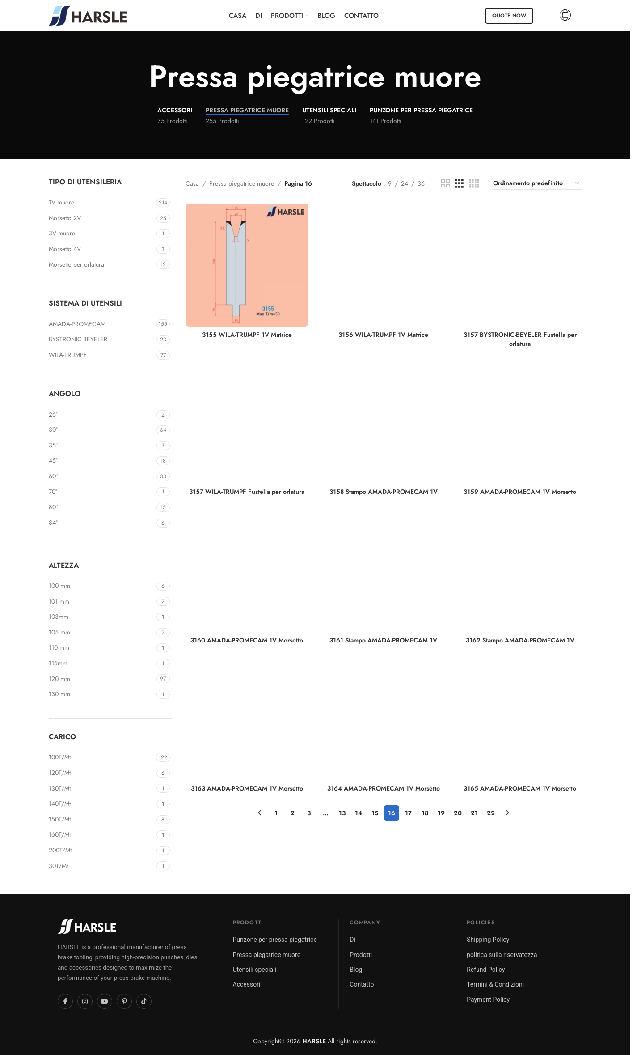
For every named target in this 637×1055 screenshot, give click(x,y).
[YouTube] (104, 1001)
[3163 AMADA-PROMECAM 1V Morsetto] (247, 719)
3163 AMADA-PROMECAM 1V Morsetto (247, 788)
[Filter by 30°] (101, 430)
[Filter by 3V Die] (101, 233)
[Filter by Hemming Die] (101, 265)
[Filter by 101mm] (101, 601)
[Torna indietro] (138, 76)
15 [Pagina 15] (375, 812)
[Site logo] (88, 14)
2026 (306, 1041)
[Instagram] (85, 1001)
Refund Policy (486, 969)
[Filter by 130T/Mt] (101, 789)
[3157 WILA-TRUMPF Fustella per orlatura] (247, 422)
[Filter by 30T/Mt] (101, 866)
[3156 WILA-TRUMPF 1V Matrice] (383, 265)
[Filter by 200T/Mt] (101, 850)
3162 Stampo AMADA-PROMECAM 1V (520, 640)
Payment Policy (488, 999)
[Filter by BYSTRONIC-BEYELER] (101, 339)
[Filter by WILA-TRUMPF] (101, 355)
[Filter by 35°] (101, 445)
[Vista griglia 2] (445, 183)
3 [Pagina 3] (309, 812)
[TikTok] (144, 1001)
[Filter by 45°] (101, 461)
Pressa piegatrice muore (241, 183)
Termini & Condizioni (495, 984)
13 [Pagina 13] (342, 812)
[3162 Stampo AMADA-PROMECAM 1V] (520, 570)
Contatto (362, 984)
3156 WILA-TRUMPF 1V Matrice (383, 334)
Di (352, 939)
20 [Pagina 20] (458, 812)
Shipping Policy (488, 939)
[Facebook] (65, 1001)
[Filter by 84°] (101, 523)
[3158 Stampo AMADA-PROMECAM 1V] (383, 422)
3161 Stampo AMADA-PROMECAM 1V (383, 640)
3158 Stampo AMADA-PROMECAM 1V (383, 491)
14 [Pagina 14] (358, 812)
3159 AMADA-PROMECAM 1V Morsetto (520, 491)
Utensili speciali (254, 969)
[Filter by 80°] (101, 507)
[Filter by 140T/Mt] (101, 804)
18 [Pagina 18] (425, 812)
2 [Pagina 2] (293, 812)
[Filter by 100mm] (101, 586)
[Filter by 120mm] (101, 679)
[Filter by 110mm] (101, 648)
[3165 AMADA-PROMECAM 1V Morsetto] (520, 719)
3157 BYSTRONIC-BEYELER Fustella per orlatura (520, 339)
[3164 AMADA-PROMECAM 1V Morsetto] (383, 719)
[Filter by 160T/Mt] (101, 835)
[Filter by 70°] (101, 492)
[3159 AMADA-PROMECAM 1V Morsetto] (520, 422)
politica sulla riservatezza (502, 954)
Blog (356, 969)
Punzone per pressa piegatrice (275, 939)
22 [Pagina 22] (491, 812)
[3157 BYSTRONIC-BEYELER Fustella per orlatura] (520, 265)
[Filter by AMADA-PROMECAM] (101, 324)
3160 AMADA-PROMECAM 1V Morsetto (246, 640)
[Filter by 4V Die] (101, 249)
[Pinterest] (124, 1001)
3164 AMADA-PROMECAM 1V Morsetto (383, 788)
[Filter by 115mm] (101, 663)
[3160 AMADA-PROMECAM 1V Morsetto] (247, 570)
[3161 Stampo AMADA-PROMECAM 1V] (383, 570)
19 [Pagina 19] (441, 812)
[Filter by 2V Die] (101, 218)
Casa (192, 183)
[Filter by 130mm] (101, 694)
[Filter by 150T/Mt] (101, 819)
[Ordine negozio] (537, 183)
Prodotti (361, 954)
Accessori (247, 984)
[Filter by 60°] (101, 476)
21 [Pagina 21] (474, 812)
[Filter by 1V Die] (101, 202)
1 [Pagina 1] (276, 812)
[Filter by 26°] (101, 414)
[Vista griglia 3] (459, 183)
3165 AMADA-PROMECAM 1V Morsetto (520, 788)
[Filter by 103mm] (101, 617)
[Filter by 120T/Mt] (101, 773)
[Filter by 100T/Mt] (101, 757)
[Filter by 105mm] (101, 632)
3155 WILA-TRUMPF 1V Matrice (247, 334)
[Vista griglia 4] (474, 183)
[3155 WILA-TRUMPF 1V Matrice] (247, 265)
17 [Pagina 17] (408, 812)
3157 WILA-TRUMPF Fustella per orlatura (246, 491)
